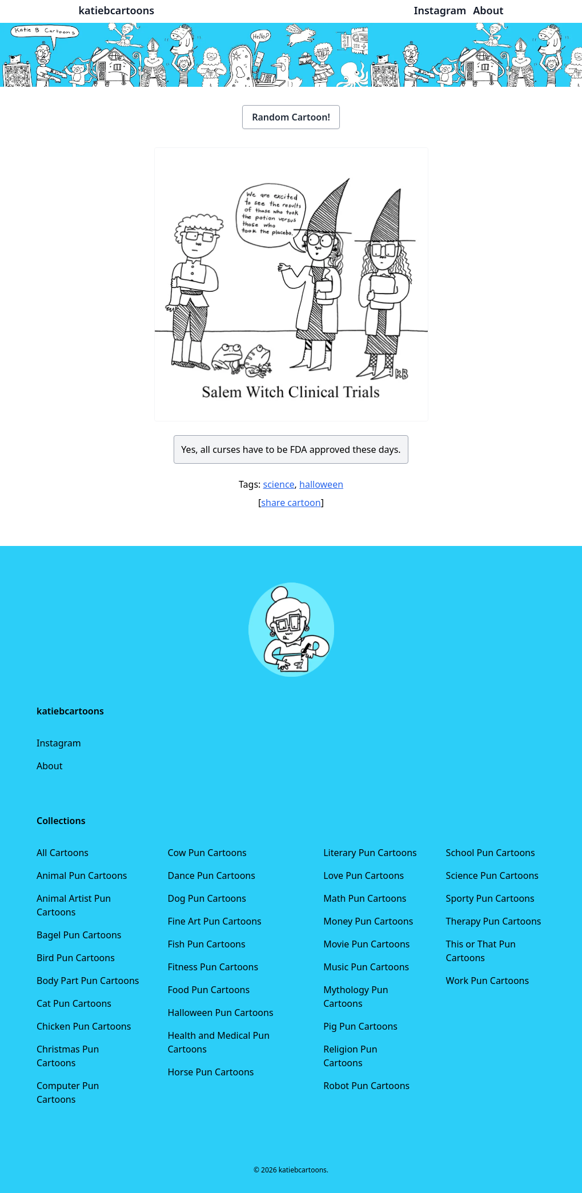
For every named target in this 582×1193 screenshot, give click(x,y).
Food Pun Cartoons (208, 989)
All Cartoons (63, 852)
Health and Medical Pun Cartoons (218, 1042)
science (279, 484)
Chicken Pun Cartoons (84, 1026)
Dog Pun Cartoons (206, 898)
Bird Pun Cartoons (76, 957)
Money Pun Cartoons (368, 921)
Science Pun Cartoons (492, 875)
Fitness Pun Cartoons (212, 967)
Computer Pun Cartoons (68, 1092)
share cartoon (290, 502)
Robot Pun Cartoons (366, 1085)
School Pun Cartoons (490, 852)
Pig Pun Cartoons (360, 1026)
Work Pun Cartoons (487, 980)
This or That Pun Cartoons (481, 951)
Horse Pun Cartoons (210, 1072)
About (49, 766)
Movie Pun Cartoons (366, 944)
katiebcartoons (117, 10)
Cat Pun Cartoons (74, 1003)
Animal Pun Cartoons (82, 875)
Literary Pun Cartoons (370, 852)
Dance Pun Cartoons (211, 875)
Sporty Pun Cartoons (490, 898)
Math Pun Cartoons (364, 898)
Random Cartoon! (291, 117)
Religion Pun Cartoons (350, 1056)
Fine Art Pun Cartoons (214, 921)
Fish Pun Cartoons (206, 944)
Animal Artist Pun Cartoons (74, 905)
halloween (321, 484)
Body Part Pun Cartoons (88, 980)
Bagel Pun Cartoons (79, 935)
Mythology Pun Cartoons (355, 996)
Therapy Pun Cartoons (493, 921)
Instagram (59, 743)
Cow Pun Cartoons (206, 852)
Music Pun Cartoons (366, 967)
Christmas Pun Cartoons (68, 1056)
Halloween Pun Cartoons (220, 1012)
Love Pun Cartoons (363, 875)
